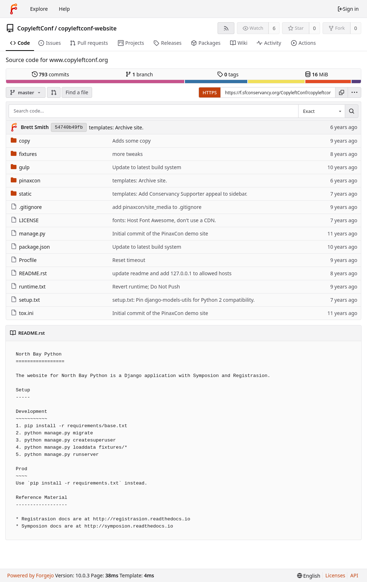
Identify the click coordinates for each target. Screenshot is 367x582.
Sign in (348, 8)
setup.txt (25, 299)
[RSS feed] (226, 28)
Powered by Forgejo (30, 575)
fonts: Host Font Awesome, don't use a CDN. (164, 220)
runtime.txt (28, 286)
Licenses (335, 575)
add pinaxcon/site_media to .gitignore (157, 207)
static (21, 193)
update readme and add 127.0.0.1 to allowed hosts (172, 273)
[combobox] (321, 111)
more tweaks (128, 154)
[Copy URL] (341, 92)
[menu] (354, 92)
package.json (30, 246)
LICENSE (25, 220)
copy (20, 140)
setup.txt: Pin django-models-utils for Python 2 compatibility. (184, 299)
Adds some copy (132, 140)
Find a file (77, 92)
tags (227, 74)
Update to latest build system (147, 167)
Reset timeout (129, 260)
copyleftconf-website (87, 28)
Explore (39, 8)
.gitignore (26, 207)
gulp (20, 167)
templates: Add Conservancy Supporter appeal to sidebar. (180, 193)
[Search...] (351, 111)
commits (50, 74)
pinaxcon (25, 180)
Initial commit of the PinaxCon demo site (160, 233)
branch (139, 74)
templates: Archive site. (116, 127)
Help (64, 8)
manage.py (28, 233)
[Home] (14, 9)
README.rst (29, 273)
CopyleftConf (35, 28)
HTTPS (209, 92)
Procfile (24, 260)
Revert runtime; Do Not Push (146, 286)
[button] (54, 92)
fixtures (24, 154)
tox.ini (22, 313)
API (354, 575)
